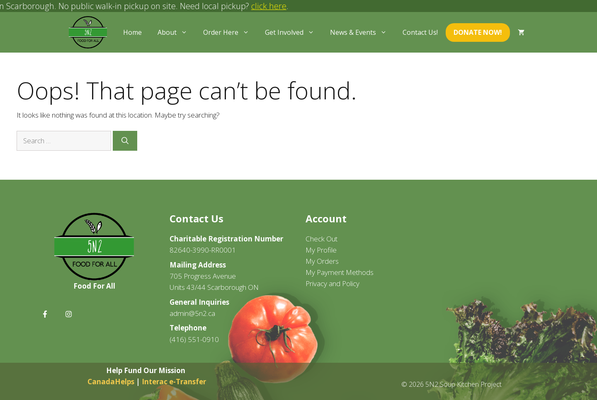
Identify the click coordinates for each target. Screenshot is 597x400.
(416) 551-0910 (194, 339)
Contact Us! (420, 32)
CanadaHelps (111, 381)
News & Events (362, 32)
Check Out (321, 238)
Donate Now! (478, 32)
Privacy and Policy (332, 283)
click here (272, 6)
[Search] (125, 141)
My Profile (321, 250)
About (176, 32)
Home (132, 32)
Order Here (230, 32)
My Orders (322, 261)
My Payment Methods (340, 272)
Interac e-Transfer (174, 381)
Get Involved (293, 32)
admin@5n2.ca (192, 313)
